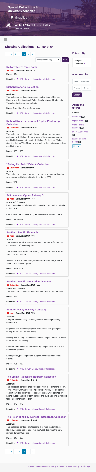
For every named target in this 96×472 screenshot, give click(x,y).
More (77, 146)
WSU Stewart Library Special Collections (37, 79)
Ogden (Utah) (78, 121)
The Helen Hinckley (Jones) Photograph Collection (36, 416)
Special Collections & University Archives (23, 9)
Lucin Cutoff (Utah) (80, 132)
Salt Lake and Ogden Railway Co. (26, 195)
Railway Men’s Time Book (21, 67)
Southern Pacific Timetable (22, 232)
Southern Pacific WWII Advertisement (28, 281)
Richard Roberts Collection (22, 87)
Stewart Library (72, 466)
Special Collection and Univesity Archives (46, 466)
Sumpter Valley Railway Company (26, 309)
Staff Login (85, 466)
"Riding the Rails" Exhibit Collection (28, 164)
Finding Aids (19, 17)
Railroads (76, 117)
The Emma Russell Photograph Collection (31, 376)
